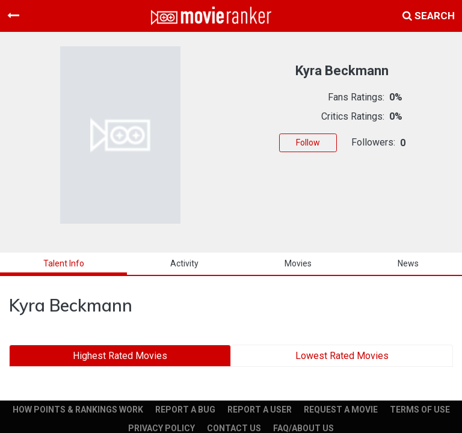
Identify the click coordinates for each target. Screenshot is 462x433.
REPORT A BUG (185, 409)
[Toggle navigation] (13, 15)
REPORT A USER (259, 409)
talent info (63, 263)
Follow (308, 142)
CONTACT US (234, 428)
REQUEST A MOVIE (341, 409)
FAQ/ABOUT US (303, 428)
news (408, 263)
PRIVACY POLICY (161, 428)
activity (184, 263)
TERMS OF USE (420, 409)
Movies (298, 263)
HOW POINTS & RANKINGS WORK (78, 409)
